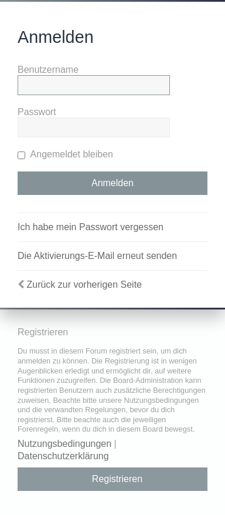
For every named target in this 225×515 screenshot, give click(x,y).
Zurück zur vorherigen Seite (84, 285)
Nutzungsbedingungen (64, 444)
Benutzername (48, 70)
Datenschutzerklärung (63, 456)
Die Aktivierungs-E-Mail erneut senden (97, 256)
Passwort (37, 112)
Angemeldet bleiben (65, 154)
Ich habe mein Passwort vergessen (90, 227)
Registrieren (117, 479)
